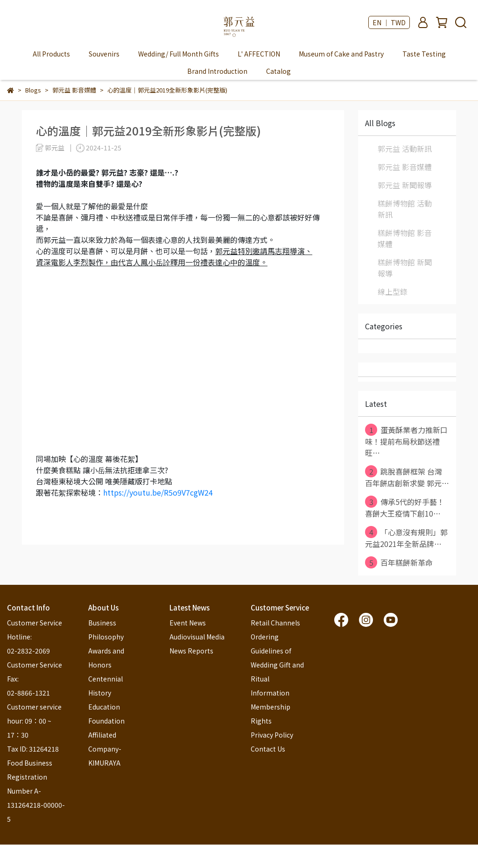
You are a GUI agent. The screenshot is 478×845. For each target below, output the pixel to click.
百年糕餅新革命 (399, 562)
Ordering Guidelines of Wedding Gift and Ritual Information (278, 664)
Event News (187, 622)
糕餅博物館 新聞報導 (405, 267)
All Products (51, 53)
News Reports (191, 650)
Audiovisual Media (197, 636)
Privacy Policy (272, 734)
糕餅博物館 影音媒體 (405, 238)
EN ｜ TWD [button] (389, 22)
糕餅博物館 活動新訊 (405, 209)
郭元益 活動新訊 (405, 148)
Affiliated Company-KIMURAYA (104, 748)
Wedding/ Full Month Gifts (178, 53)
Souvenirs (104, 53)
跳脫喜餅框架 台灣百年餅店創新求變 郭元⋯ (407, 477)
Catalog (278, 71)
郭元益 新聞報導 (405, 185)
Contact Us (268, 748)
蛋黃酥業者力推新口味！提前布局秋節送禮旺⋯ (406, 441)
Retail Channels (275, 622)
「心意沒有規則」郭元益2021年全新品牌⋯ (406, 537)
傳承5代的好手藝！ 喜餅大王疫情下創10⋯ (404, 507)
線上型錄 (393, 291)
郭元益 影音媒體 (405, 166)
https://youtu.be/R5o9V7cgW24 (158, 492)
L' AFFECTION (259, 53)
